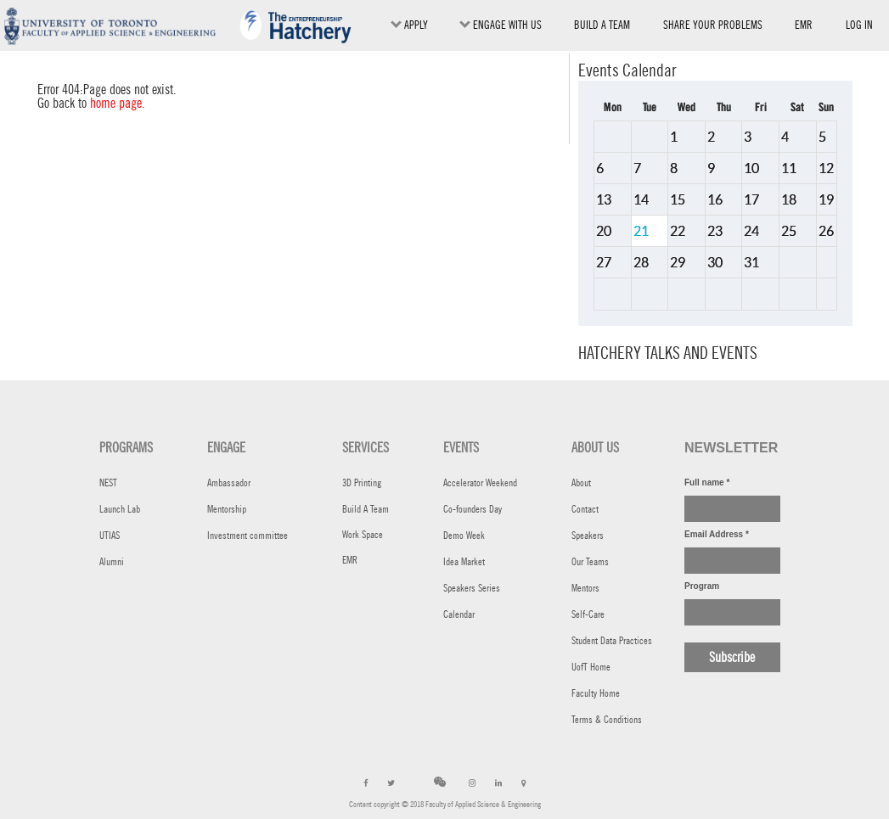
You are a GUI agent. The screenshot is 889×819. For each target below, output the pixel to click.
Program (701, 586)
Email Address (716, 534)
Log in (859, 24)
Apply (409, 25)
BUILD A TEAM (602, 24)
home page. (117, 103)
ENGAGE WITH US (500, 25)
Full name (706, 482)
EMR (803, 28)
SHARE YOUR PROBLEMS (712, 24)
